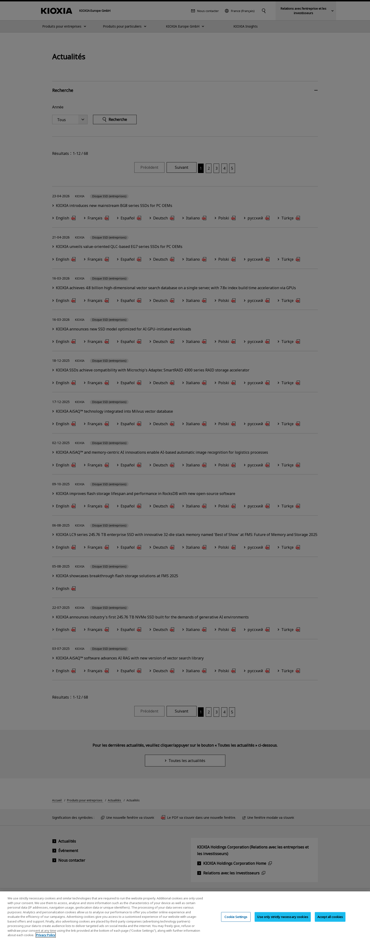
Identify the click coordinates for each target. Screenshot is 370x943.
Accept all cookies (330, 921)
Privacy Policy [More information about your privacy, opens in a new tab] (45, 940)
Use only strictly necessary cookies (282, 921)
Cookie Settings (235, 921)
